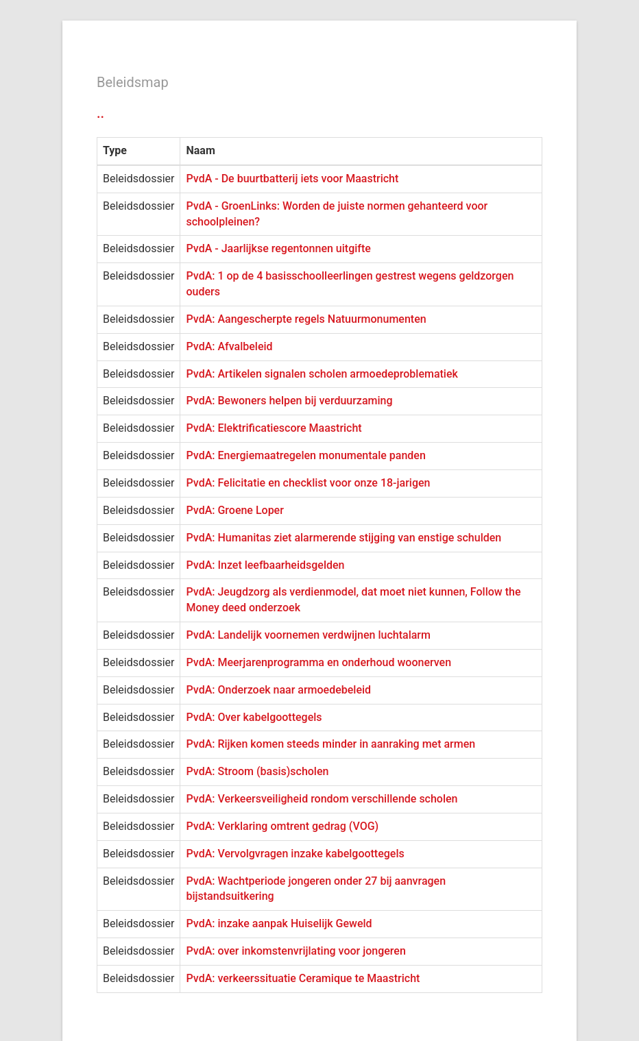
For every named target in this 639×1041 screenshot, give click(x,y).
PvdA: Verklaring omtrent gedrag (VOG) (282, 826)
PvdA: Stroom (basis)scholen (257, 771)
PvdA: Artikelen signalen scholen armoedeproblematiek (321, 373)
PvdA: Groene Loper (234, 510)
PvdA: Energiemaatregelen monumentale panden (305, 455)
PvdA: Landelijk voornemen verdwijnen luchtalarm (308, 634)
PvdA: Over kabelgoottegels (254, 717)
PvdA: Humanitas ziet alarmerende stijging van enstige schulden (343, 537)
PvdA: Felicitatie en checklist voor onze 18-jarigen (308, 482)
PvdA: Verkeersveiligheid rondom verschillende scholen (321, 798)
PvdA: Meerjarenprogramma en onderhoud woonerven (318, 662)
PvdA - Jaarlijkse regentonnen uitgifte (278, 248)
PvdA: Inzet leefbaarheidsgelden (265, 565)
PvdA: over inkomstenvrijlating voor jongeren (295, 950)
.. (100, 113)
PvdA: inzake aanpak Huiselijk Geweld (279, 923)
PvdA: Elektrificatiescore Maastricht (273, 427)
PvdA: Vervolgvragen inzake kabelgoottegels (295, 853)
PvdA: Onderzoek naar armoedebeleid (278, 689)
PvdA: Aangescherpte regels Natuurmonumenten (306, 319)
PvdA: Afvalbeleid (229, 346)
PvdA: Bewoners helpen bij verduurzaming (289, 400)
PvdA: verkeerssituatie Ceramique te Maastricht (303, 978)
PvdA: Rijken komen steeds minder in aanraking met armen (330, 743)
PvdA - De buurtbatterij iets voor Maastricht (292, 178)
